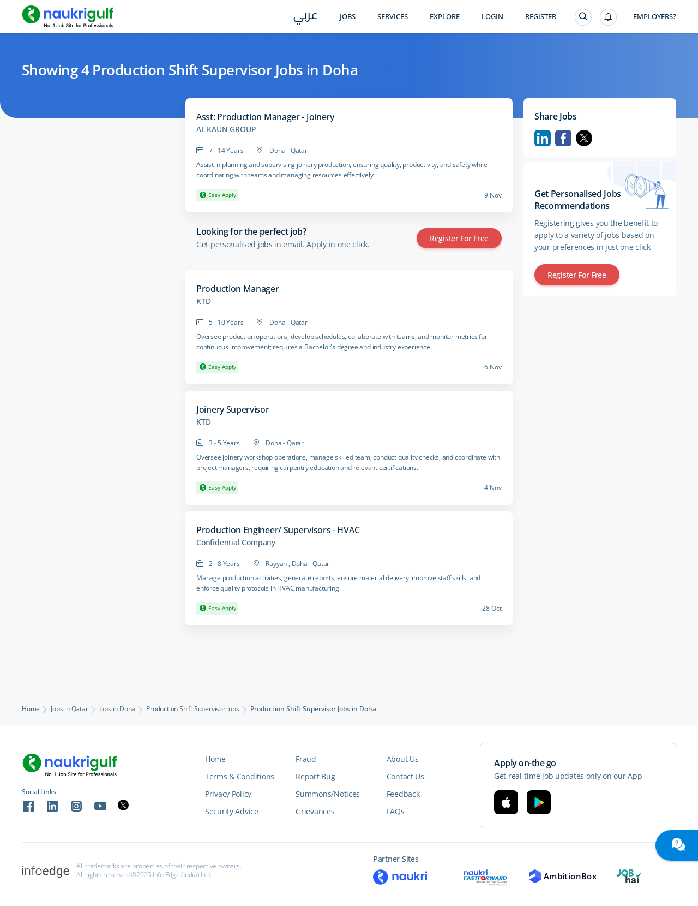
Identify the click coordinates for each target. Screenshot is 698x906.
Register (540, 16)
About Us (403, 759)
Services (392, 16)
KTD (203, 301)
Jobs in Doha (117, 709)
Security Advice (231, 811)
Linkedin (542, 138)
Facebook (563, 138)
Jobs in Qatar (69, 709)
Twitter (584, 138)
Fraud (306, 759)
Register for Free (459, 238)
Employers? (654, 16)
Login (492, 16)
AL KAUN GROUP (226, 129)
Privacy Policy (228, 794)
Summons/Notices (328, 794)
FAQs (396, 811)
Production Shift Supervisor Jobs (192, 709)
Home (31, 709)
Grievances (315, 811)
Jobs (348, 16)
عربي (305, 17)
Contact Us (405, 776)
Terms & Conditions (239, 776)
